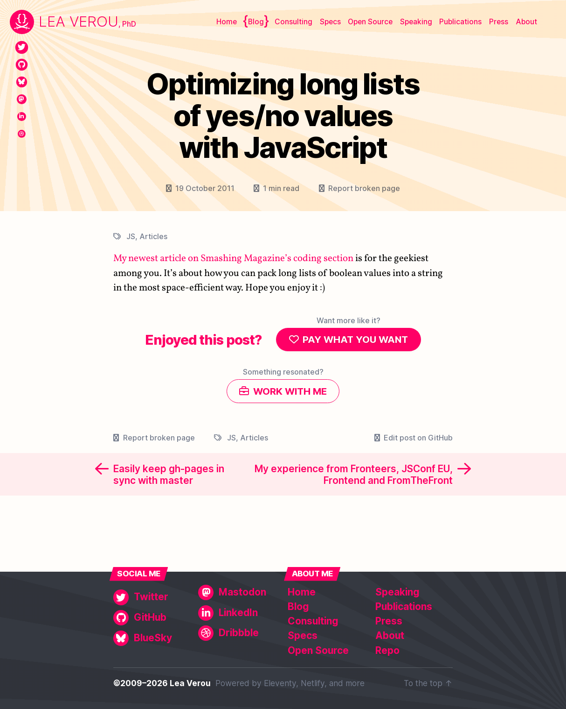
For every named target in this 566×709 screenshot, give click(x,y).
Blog (256, 21)
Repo (387, 650)
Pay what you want (355, 340)
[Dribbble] (21, 134)
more (355, 683)
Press (498, 21)
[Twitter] (21, 47)
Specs (330, 21)
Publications (460, 21)
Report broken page (364, 188)
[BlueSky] (21, 82)
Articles (153, 236)
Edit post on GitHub (418, 440)
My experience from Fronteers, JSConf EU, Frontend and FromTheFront (354, 477)
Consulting (293, 21)
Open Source (370, 21)
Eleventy (280, 683)
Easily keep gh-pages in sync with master (168, 477)
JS (130, 236)
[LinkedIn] (21, 116)
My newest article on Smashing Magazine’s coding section (233, 259)
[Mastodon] (21, 99)
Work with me (290, 393)
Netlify (312, 683)
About (526, 21)
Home (226, 21)
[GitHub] (21, 64)
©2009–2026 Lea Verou (162, 683)
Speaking (416, 21)
